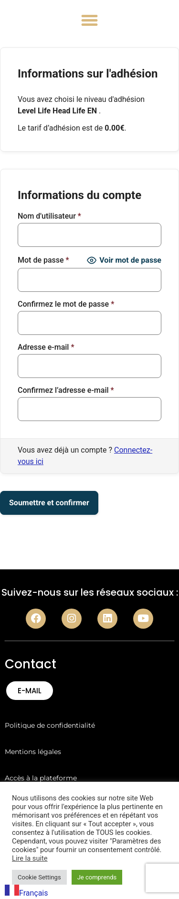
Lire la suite (30, 858)
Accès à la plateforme (41, 778)
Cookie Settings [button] (39, 877)
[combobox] (26, 892)
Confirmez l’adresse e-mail (66, 390)
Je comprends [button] (97, 877)
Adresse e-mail (46, 347)
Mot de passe (43, 260)
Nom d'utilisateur (49, 216)
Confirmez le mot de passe (66, 304)
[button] (89, 20)
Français (26, 893)
